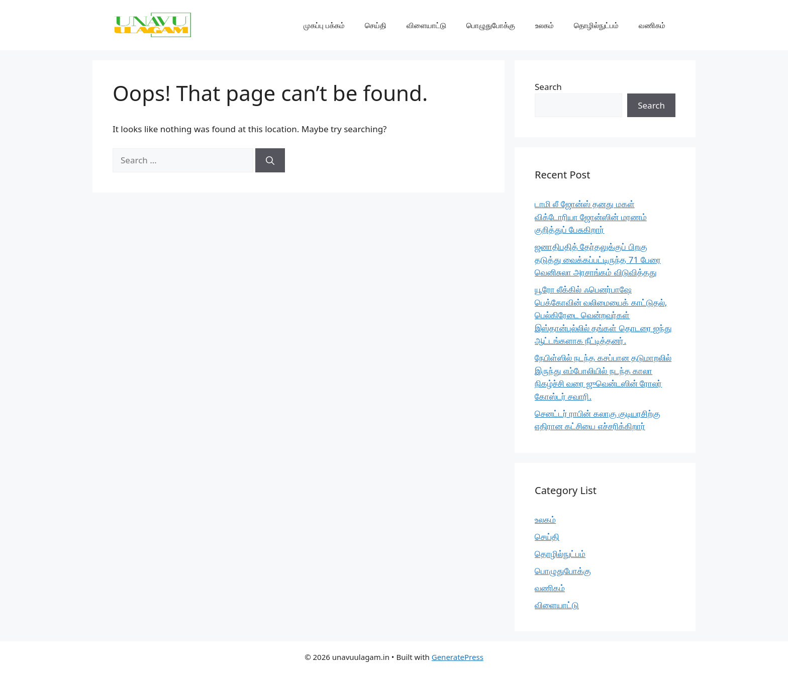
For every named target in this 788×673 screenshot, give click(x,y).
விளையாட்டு (426, 25)
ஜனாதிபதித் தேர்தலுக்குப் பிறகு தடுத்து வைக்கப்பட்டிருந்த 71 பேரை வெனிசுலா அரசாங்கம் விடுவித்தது (598, 259)
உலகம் (544, 25)
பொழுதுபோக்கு (490, 25)
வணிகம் (652, 25)
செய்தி (375, 25)
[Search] (270, 160)
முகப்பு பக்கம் (324, 25)
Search (548, 86)
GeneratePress (457, 657)
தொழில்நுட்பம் (596, 25)
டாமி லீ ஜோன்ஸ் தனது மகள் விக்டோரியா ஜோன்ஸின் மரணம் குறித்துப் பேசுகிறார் (591, 216)
